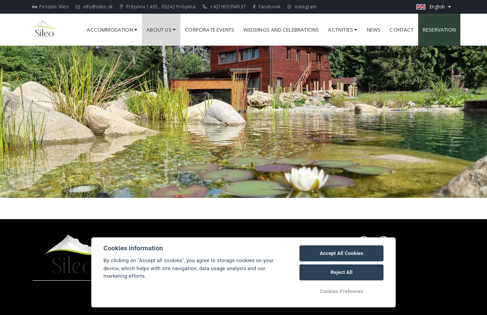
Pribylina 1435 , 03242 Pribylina (158, 6)
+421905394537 (224, 6)
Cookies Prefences (341, 291)
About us (161, 29)
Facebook (266, 6)
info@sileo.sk (94, 6)
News (374, 29)
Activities (342, 29)
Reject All (342, 272)
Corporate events (209, 29)
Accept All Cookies (341, 253)
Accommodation (112, 29)
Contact (401, 29)
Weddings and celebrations (281, 29)
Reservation (439, 29)
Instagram (302, 6)
